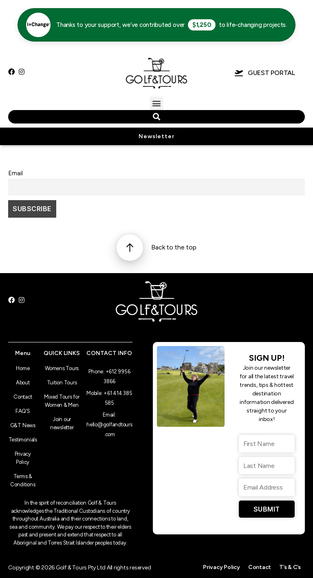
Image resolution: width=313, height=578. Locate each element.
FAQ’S (22, 411)
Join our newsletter (62, 423)
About (23, 382)
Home (22, 368)
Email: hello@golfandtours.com (109, 424)
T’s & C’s (290, 567)
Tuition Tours (62, 382)
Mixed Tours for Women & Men (61, 401)
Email (15, 173)
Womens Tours (62, 368)
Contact (22, 397)
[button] (156, 103)
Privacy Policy (23, 458)
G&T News (22, 425)
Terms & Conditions (22, 480)
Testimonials (23, 440)
